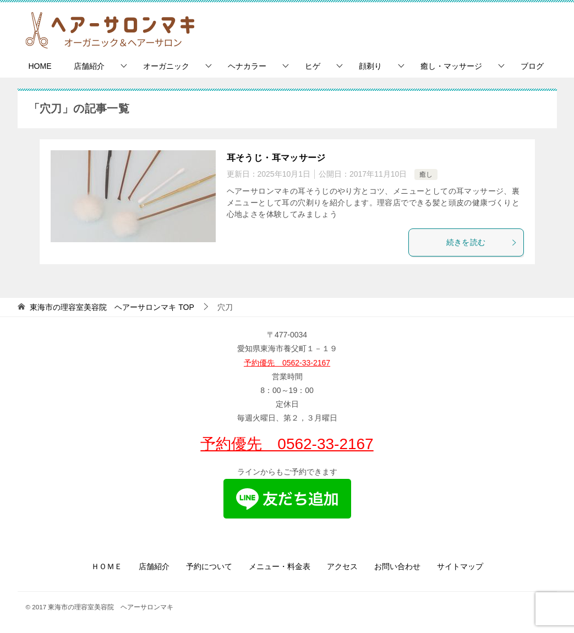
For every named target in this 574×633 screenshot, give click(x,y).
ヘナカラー (247, 66)
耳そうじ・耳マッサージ (276, 157)
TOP (112, 307)
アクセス (342, 566)
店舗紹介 (89, 66)
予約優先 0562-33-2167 (287, 362)
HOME (40, 66)
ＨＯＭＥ (106, 566)
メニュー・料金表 (279, 566)
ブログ (532, 66)
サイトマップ (460, 566)
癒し (426, 174)
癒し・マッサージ (451, 66)
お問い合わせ (397, 566)
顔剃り (370, 66)
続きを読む (482, 242)
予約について (209, 566)
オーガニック (166, 66)
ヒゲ (312, 66)
